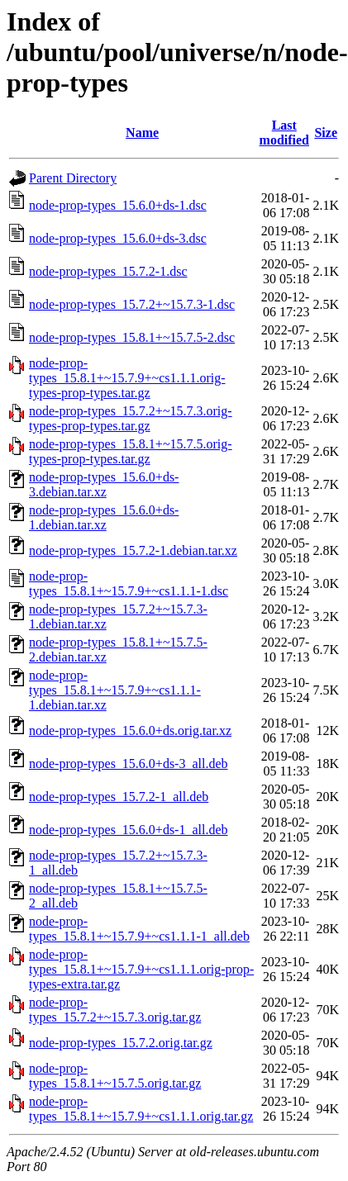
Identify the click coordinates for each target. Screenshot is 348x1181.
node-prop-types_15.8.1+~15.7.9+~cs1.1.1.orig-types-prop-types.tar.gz (127, 378)
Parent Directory (73, 178)
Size (325, 133)
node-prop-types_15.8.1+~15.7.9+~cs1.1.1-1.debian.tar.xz (115, 690)
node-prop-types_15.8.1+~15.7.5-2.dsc (132, 337)
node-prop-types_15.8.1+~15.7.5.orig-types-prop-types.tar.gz (130, 451)
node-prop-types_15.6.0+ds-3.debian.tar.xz (104, 484)
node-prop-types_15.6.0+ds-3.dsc (118, 238)
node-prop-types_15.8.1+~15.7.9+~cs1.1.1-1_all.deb (139, 928)
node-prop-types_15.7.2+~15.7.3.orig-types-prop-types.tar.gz (130, 418)
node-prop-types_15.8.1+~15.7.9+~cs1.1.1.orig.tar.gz (141, 1108)
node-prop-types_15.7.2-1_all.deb (118, 797)
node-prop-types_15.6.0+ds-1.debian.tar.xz (104, 517)
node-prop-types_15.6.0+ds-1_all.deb (128, 830)
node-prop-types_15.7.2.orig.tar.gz (120, 1043)
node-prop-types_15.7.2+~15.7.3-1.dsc (132, 304)
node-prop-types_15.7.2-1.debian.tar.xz (133, 550)
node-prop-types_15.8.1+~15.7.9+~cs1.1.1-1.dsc (128, 583)
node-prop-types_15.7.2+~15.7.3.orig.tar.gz (115, 1009)
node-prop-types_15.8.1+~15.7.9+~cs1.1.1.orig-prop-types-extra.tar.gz (141, 969)
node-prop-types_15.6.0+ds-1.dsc (118, 205)
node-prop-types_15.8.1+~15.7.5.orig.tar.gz (115, 1075)
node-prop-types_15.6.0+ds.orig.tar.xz (130, 730)
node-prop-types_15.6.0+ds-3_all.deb (128, 764)
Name (142, 133)
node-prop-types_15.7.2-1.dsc (108, 271)
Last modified (284, 132)
